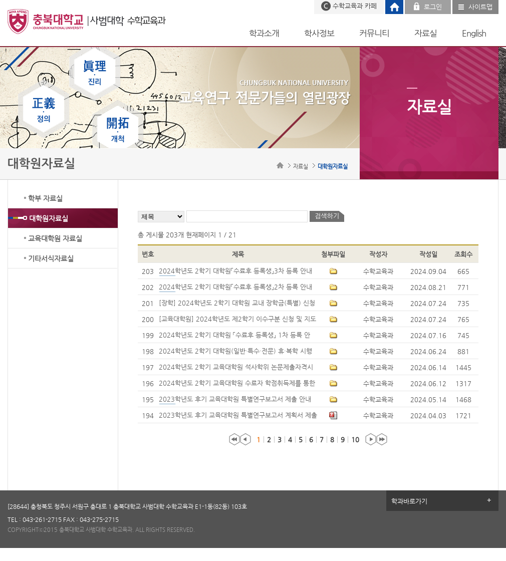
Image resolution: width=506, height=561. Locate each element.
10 (355, 439)
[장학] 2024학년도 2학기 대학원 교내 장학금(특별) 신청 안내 (237, 303)
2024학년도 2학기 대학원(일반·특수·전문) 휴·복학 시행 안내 (235, 351)
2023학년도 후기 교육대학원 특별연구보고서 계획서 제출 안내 (238, 415)
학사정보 (319, 33)
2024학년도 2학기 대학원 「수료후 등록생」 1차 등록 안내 (234, 335)
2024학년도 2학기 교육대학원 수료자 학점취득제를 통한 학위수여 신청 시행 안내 (237, 383)
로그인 (433, 7)
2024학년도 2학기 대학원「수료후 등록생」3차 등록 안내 (237, 271)
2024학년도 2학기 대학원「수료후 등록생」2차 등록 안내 (237, 287)
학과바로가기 (409, 501)
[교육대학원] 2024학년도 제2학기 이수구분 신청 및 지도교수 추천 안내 (237, 319)
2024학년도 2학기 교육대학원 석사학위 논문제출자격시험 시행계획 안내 (236, 367)
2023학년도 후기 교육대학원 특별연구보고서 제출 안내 (237, 399)
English (474, 33)
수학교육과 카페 (355, 6)
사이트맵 (480, 7)
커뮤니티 (374, 33)
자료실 (425, 33)
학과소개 (264, 33)
